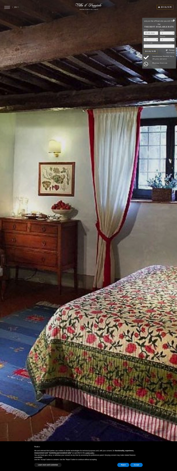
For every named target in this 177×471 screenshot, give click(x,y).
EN (15, 7)
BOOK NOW (166, 7)
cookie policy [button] (89, 453)
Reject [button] (123, 465)
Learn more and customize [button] (48, 465)
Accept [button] (136, 465)
